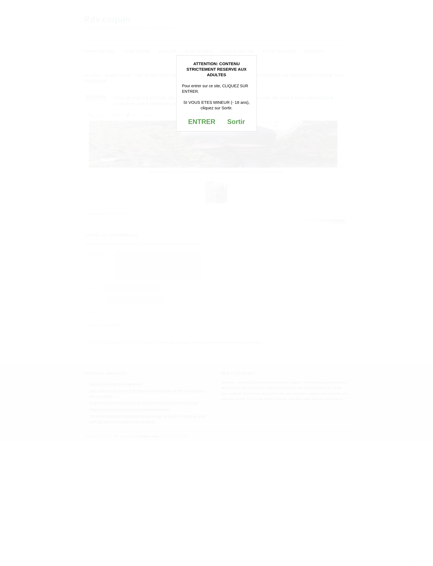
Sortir (236, 121)
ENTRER (201, 121)
